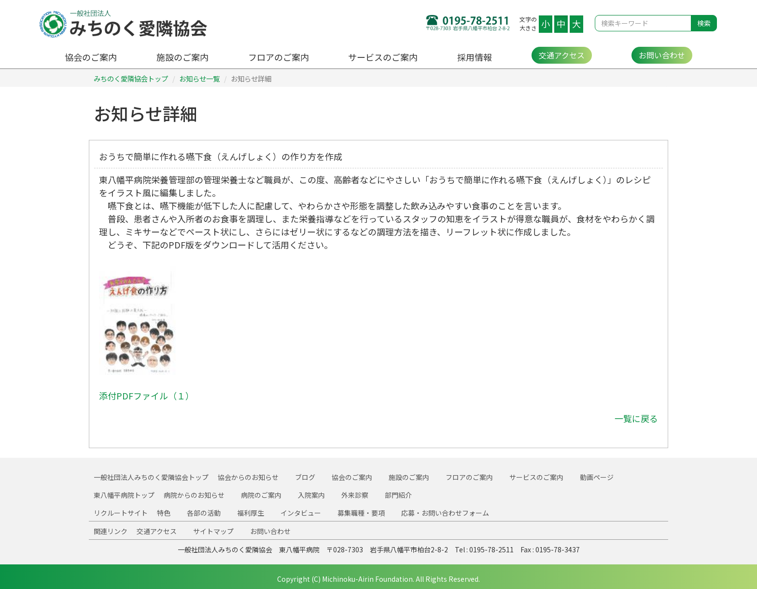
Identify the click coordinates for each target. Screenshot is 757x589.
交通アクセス (562, 55)
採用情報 (474, 57)
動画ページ (597, 477)
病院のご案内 (261, 495)
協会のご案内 (91, 57)
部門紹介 (398, 495)
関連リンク (110, 531)
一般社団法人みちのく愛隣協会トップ (151, 477)
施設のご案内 (182, 57)
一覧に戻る (636, 418)
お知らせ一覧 (199, 78)
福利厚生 (250, 513)
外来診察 (354, 495)
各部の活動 (204, 513)
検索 (704, 23)
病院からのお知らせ (194, 495)
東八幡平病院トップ (124, 495)
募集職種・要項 (361, 513)
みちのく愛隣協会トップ (131, 78)
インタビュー (300, 513)
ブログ (305, 477)
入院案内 (311, 495)
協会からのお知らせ (248, 477)
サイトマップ (213, 531)
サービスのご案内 (383, 57)
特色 (163, 513)
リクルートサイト (121, 513)
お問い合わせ (662, 55)
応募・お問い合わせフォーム (445, 513)
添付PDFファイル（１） (146, 395)
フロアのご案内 (278, 57)
